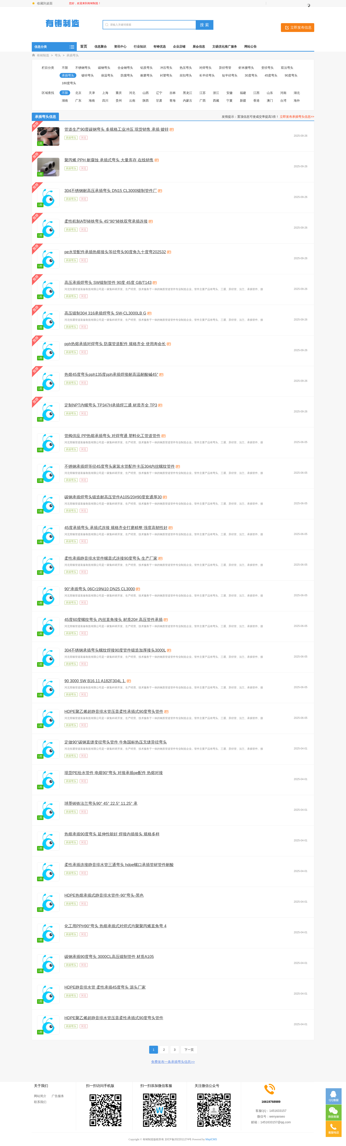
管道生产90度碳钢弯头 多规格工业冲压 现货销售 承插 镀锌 (116, 129)
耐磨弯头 (146, 75)
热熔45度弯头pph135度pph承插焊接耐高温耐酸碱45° (111, 374)
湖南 (65, 100)
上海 (105, 93)
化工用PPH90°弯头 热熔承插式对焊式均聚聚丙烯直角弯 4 (115, 926)
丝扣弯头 (186, 75)
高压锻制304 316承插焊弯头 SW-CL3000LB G (105, 313)
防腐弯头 (127, 75)
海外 (297, 100)
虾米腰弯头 (246, 67)
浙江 (216, 93)
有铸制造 (43, 55)
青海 (172, 100)
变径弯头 (267, 67)
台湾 (283, 100)
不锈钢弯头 (83, 67)
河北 (132, 93)
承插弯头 (72, 55)
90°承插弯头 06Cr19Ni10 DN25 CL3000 (99, 589)
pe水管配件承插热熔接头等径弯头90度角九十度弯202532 (115, 252)
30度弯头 (251, 75)
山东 (270, 93)
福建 (243, 93)
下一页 (189, 1049)
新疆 (243, 100)
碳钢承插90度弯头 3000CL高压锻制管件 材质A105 (109, 956)
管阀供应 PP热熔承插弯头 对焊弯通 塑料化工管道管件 (112, 436)
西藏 (216, 100)
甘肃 (159, 100)
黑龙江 (187, 93)
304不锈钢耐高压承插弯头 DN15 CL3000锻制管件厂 (110, 190)
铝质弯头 (146, 67)
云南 (132, 100)
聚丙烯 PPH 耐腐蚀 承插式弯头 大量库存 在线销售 (109, 160)
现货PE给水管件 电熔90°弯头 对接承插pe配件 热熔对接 (113, 773)
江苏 (202, 93)
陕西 (146, 100)
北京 (78, 93)
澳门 (270, 100)
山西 (146, 93)
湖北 (297, 93)
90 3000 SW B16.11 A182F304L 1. (95, 681)
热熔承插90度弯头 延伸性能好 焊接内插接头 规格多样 (112, 834)
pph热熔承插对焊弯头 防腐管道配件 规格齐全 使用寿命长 (115, 344)
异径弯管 (225, 67)
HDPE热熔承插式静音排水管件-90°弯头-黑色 (104, 895)
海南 (92, 100)
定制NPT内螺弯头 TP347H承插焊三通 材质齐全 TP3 (110, 405)
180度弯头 (69, 83)
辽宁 (159, 93)
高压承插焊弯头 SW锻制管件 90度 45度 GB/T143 (108, 282)
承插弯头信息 (45, 117)
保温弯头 (107, 75)
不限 (65, 67)
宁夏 (229, 100)
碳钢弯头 (104, 67)
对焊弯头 (205, 67)
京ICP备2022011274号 (178, 1139)
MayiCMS (211, 1139)
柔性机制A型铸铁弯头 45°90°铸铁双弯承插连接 (106, 221)
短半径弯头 (229, 75)
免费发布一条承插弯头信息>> (173, 1062)
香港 (256, 100)
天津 (92, 93)
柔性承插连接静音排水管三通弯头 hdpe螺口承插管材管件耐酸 (119, 865)
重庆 (119, 93)
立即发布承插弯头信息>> (297, 116)
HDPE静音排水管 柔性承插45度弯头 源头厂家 (105, 987)
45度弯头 (271, 75)
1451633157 (277, 1110)
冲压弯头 (166, 67)
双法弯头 (287, 67)
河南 (283, 93)
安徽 (229, 93)
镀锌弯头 (87, 75)
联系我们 (40, 1102)
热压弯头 (186, 67)
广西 (202, 100)
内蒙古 (187, 100)
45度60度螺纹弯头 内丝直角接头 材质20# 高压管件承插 (113, 619)
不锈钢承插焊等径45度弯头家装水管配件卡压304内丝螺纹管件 (119, 466)
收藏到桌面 (45, 3)
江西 (256, 93)
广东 (78, 100)
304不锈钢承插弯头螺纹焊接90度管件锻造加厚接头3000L (115, 650)
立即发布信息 (301, 27)
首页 (83, 46)
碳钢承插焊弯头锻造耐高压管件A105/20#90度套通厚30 (113, 497)
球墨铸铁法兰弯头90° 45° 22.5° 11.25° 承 (100, 803)
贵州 (119, 100)
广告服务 (58, 1096)
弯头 (58, 55)
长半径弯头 (207, 75)
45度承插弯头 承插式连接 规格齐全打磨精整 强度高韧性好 (115, 527)
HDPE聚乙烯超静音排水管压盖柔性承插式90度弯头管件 (113, 711)
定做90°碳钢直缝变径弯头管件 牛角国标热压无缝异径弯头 (115, 742)
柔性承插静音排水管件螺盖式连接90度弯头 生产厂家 (110, 558)
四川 (105, 100)
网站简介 (40, 1096)
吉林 (172, 93)
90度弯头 (291, 75)
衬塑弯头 (166, 75)
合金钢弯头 (125, 67)
